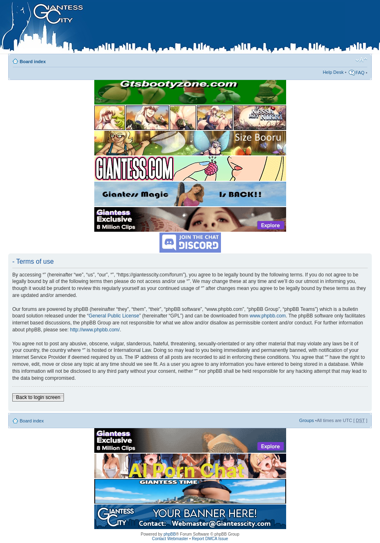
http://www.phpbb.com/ (95, 330)
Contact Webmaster (170, 538)
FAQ (359, 72)
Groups (306, 420)
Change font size (361, 60)
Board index (33, 61)
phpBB (170, 534)
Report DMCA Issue (210, 538)
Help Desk (333, 72)
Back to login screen (38, 397)
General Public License (114, 316)
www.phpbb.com (268, 316)
